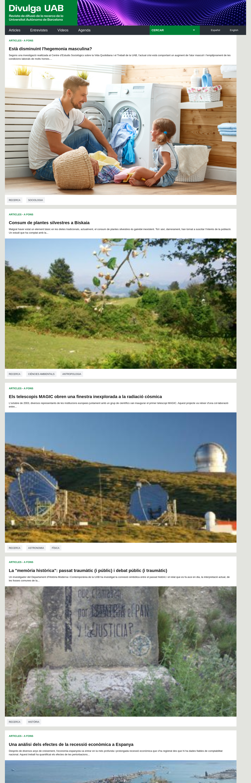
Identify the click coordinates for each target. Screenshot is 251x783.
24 (178, 614)
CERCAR (158, 30)
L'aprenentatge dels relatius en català (167, 506)
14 (127, 614)
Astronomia (36, 253)
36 (120, 619)
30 (89, 619)
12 (116, 614)
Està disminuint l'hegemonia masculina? (50, 48)
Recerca (14, 137)
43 (156, 619)
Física (55, 253)
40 (140, 619)
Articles (14, 30)
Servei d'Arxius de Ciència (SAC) (119, 640)
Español (215, 30)
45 (166, 619)
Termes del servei (76, 726)
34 (109, 619)
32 (99, 619)
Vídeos (62, 30)
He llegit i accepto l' (64, 741)
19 (152, 614)
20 (157, 614)
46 (171, 619)
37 (125, 619)
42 (150, 619)
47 (176, 619)
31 (94, 619)
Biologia (33, 480)
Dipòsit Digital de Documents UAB (118, 657)
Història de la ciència (163, 369)
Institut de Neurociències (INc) (220, 640)
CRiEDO (160, 677)
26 (68, 619)
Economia (34, 369)
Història (154, 253)
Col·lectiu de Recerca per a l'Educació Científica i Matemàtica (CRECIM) (172, 659)
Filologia (155, 598)
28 (79, 619)
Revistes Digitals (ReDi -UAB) (69, 657)
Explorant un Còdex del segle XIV (163, 391)
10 (106, 614)
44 (161, 619)
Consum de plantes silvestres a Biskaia (169, 48)
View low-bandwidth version (15, 781)
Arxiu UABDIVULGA (24, 637)
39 (135, 619)
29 (84, 619)
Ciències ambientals (60, 480)
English (234, 30)
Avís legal (77, 741)
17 (142, 614)
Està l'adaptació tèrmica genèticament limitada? (58, 391)
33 (104, 619)
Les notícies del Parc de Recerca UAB (27, 670)
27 (74, 619)
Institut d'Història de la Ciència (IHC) (170, 640)
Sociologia (35, 137)
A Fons (28, 40)
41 (145, 619)
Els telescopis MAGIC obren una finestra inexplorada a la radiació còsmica (50, 162)
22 (168, 614)
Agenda (84, 30)
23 (173, 614)
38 (130, 619)
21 (163, 614)
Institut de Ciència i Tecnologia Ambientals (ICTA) (219, 659)
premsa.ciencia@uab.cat (147, 705)
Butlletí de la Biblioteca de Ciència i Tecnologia (74, 640)
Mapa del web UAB (176, 758)
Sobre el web (120, 758)
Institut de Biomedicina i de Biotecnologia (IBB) (220, 679)
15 (132, 614)
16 (137, 614)
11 (111, 614)
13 (122, 614)
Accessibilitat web (146, 758)
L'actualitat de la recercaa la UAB (27, 653)
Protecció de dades (93, 758)
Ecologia (87, 480)
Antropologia (71, 596)
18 (147, 614)
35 (115, 619)
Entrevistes (39, 30)
